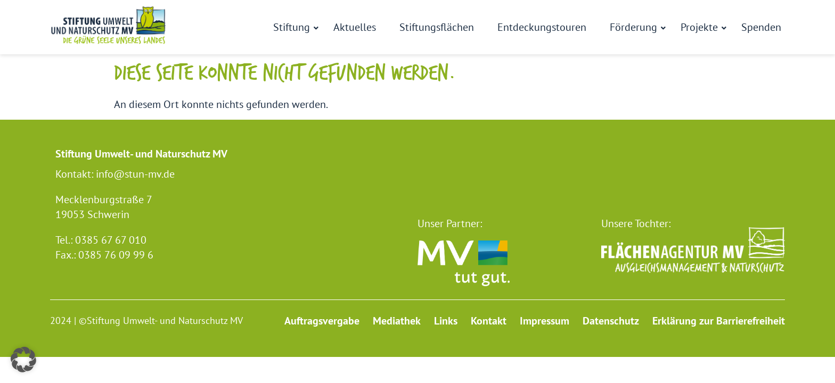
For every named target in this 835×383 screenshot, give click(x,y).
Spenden (761, 27)
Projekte (701, 27)
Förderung (635, 27)
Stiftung (293, 27)
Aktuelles (354, 27)
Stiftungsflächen (436, 27)
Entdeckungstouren (541, 27)
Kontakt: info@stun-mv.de (115, 174)
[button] (23, 359)
